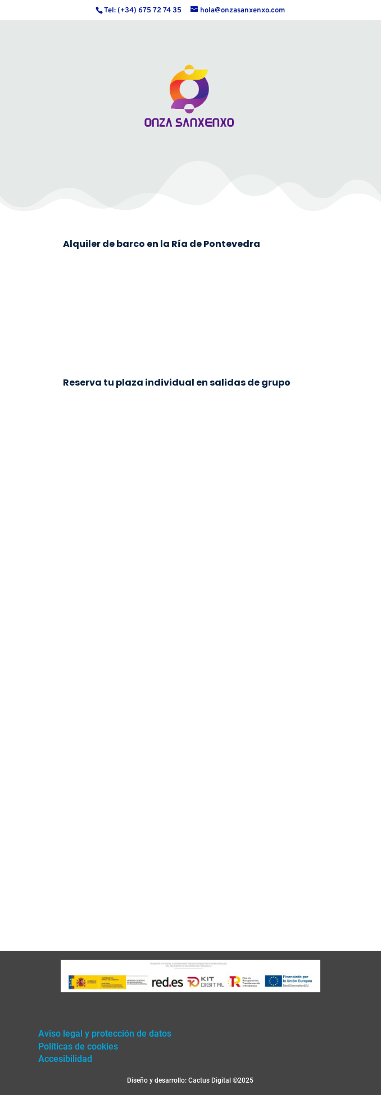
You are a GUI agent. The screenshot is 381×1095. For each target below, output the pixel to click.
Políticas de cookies (78, 1046)
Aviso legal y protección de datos (104, 1033)
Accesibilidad (65, 1058)
